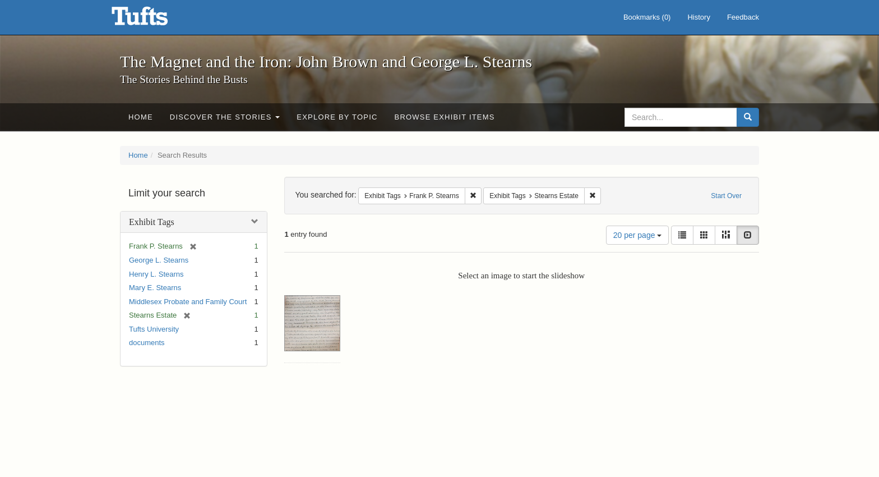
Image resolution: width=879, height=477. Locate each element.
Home (140, 117)
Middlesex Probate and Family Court (188, 301)
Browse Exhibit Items (445, 117)
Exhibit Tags (151, 222)
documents (147, 342)
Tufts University (154, 329)
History (698, 17)
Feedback (743, 17)
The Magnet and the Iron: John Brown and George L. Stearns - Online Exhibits (154, 20)
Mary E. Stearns (155, 287)
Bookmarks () (647, 17)
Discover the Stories (225, 117)
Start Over (726, 196)
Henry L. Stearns (156, 274)
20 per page (637, 235)
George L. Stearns (158, 260)
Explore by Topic (337, 117)
